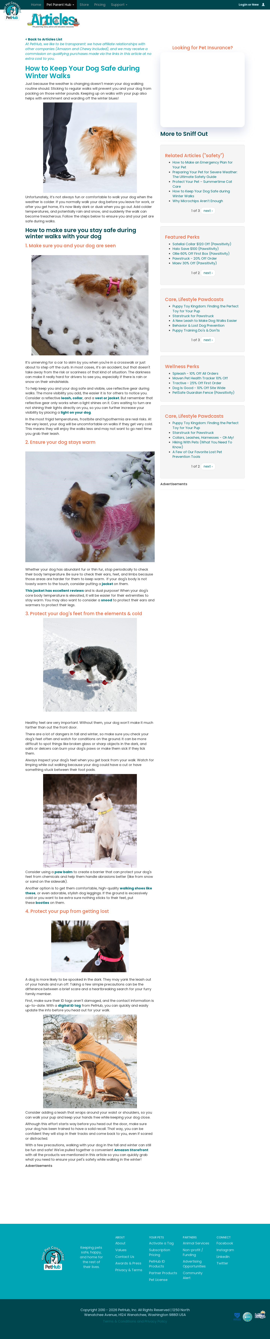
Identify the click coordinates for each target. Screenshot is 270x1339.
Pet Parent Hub (60, 4)
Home (36, 4)
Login (243, 4)
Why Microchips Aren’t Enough (197, 201)
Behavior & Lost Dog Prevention (198, 325)
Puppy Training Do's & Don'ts (196, 330)
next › (208, 210)
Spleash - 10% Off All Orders (195, 373)
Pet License (158, 1279)
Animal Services (196, 1243)
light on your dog (76, 412)
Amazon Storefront (131, 1150)
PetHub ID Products (157, 1264)
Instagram (225, 1250)
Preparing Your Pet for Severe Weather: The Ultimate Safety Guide (205, 174)
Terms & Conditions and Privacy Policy (135, 1321)
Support (119, 4)
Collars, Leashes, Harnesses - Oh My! (203, 437)
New (255, 4)
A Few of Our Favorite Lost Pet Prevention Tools (197, 454)
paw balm (64, 872)
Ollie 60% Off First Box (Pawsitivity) (201, 253)
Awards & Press (128, 1263)
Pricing (99, 4)
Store (84, 4)
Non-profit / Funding (193, 1252)
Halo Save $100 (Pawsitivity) (195, 248)
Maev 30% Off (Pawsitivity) (194, 263)
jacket (108, 583)
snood (106, 600)
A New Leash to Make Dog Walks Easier (204, 320)
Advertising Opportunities (194, 1264)
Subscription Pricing (159, 1252)
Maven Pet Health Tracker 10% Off (200, 378)
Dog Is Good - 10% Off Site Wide (198, 388)
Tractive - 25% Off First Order (196, 383)
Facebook (225, 1243)
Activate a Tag (161, 1243)
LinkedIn (223, 1256)
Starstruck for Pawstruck (193, 316)
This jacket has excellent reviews (55, 590)
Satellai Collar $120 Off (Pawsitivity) (201, 244)
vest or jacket (107, 398)
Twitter (222, 1263)
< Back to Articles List (43, 39)
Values (121, 1250)
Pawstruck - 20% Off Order (194, 258)
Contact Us (124, 1256)
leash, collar (72, 398)
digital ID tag (69, 1005)
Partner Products (163, 1273)
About (120, 1243)
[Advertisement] (90, 1195)
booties (42, 902)
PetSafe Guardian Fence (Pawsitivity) (203, 392)
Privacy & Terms (128, 1270)
